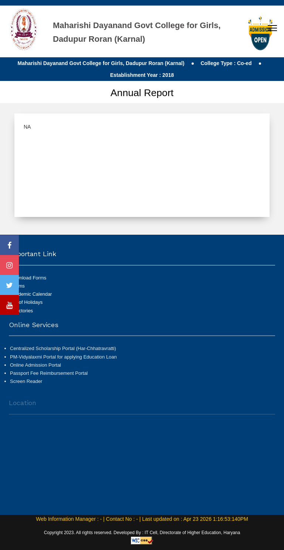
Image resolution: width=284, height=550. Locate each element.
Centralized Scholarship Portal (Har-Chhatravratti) (63, 350)
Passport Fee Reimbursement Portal (49, 375)
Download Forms (28, 278)
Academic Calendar (31, 294)
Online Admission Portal (35, 367)
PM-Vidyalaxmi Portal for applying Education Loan (63, 358)
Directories (21, 310)
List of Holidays (26, 302)
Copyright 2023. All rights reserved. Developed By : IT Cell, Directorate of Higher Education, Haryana (142, 532)
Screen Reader (26, 383)
